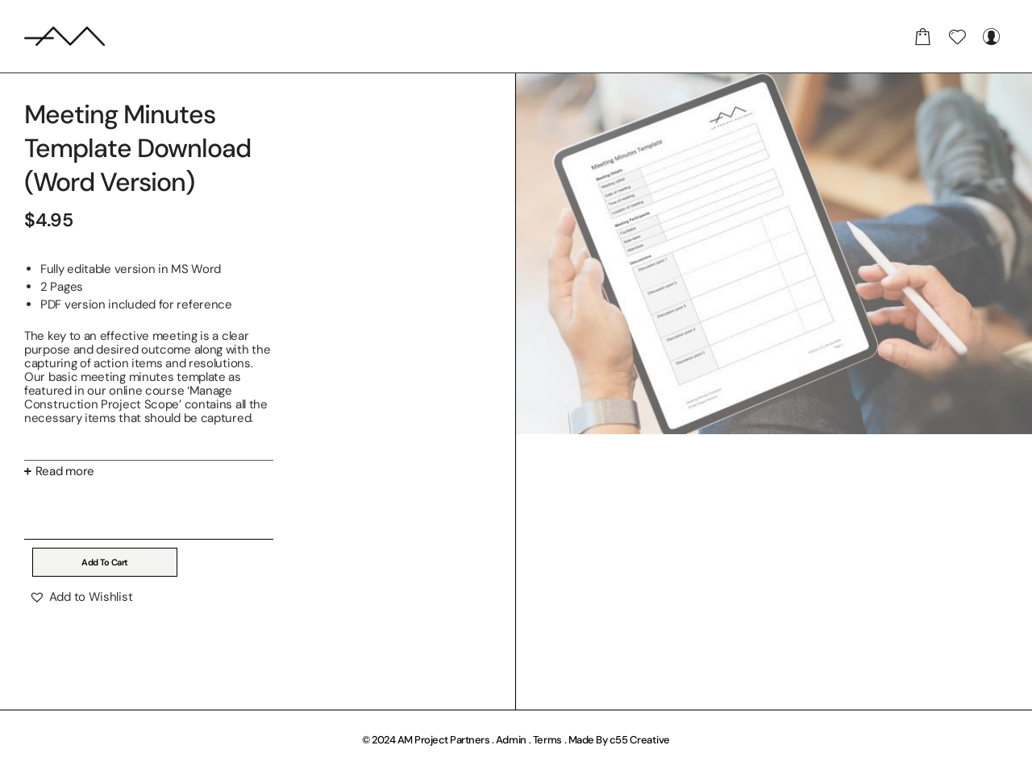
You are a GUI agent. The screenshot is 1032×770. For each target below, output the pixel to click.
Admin (511, 740)
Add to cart (104, 562)
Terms (548, 740)
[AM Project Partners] (64, 36)
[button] (80, 597)
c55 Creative (640, 740)
